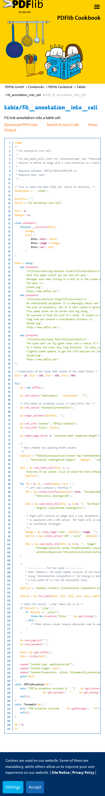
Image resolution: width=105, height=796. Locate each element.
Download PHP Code (21, 125)
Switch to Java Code (63, 125)
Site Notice (61, 773)
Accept (35, 786)
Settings (13, 786)
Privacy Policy (83, 773)
